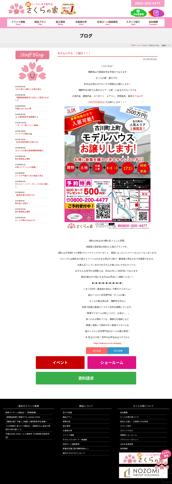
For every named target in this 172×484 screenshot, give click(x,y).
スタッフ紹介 (125, 426)
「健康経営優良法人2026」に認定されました (32, 98)
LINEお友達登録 (126, 444)
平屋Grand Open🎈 (23, 108)
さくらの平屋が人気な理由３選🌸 (29, 175)
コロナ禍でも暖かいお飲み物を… (29, 89)
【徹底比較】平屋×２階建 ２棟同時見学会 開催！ (26, 421)
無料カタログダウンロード (74, 453)
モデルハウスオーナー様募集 (75, 439)
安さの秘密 (67, 412)
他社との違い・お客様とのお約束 (134, 421)
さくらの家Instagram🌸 (25, 220)
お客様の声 (67, 430)
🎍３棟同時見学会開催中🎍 (26, 116)
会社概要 (124, 412)
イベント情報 (68, 435)
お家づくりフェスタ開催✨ (26, 167)
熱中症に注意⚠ (21, 203)
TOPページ (135, 45)
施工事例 (66, 426)
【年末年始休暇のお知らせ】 (27, 142)
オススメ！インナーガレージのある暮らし (32, 185)
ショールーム (111, 362)
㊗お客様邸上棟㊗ (22, 158)
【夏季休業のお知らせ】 (25, 195)
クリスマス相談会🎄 (23, 133)
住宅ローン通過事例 (71, 444)
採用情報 (124, 448)
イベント (60, 362)
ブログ (144, 45)
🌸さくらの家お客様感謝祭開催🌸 (29, 150)
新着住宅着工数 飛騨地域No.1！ (76, 448)
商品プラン (67, 417)
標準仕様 (66, 421)
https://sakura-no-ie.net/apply (107, 343)
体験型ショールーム (128, 435)
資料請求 (86, 378)
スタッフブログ (126, 430)
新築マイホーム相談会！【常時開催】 (21, 412)
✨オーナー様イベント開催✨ (27, 125)
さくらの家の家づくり (129, 417)
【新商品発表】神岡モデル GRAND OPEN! (22, 417)
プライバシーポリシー (129, 439)
